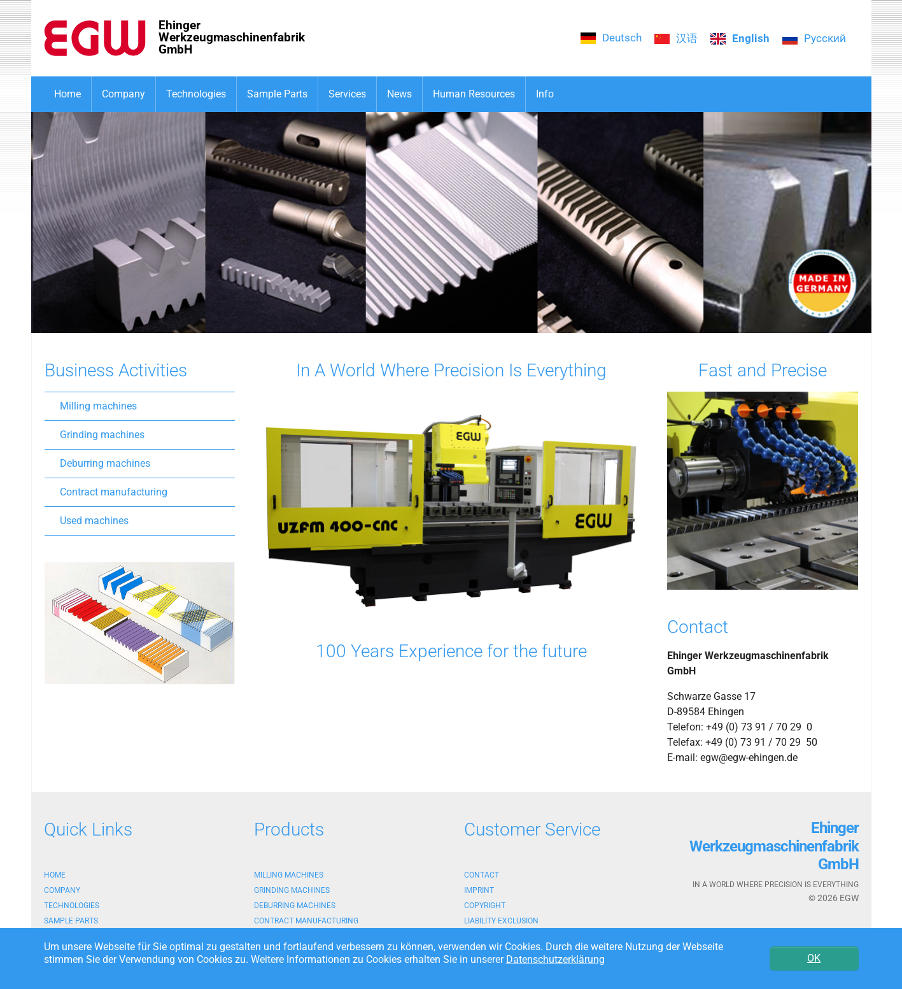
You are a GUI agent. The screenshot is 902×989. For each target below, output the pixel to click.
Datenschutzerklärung (555, 959)
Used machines (94, 521)
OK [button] (814, 958)
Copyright (484, 905)
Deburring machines (105, 463)
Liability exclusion (501, 920)
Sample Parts (71, 920)
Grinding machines (102, 435)
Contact (481, 875)
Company (62, 890)
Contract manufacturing (113, 492)
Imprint (479, 890)
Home (55, 875)
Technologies (71, 905)
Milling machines (98, 406)
